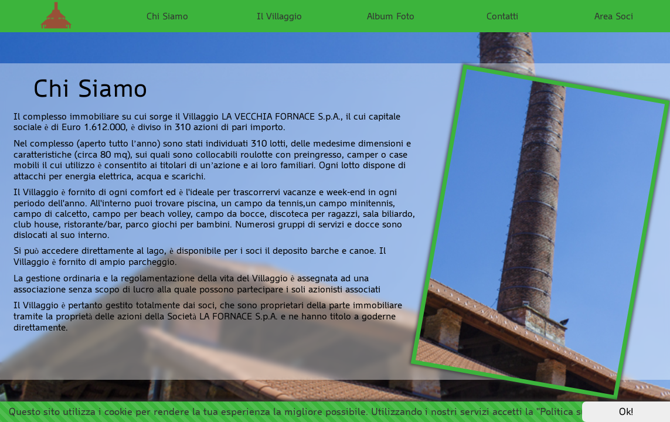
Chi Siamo (167, 16)
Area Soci (613, 16)
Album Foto (390, 16)
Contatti (502, 16)
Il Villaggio (279, 16)
